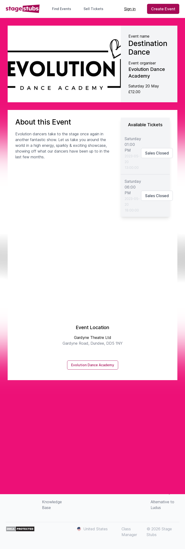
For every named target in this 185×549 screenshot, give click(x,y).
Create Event (163, 8)
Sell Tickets (95, 9)
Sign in (130, 8)
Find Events (61, 9)
